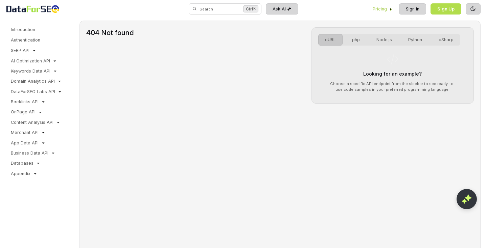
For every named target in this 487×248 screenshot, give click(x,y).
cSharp (446, 39)
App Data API (28, 143)
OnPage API (27, 112)
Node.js (384, 39)
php (356, 39)
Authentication (25, 40)
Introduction (23, 29)
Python (415, 39)
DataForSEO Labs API (37, 91)
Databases (26, 163)
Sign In (412, 8)
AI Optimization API (34, 61)
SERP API (24, 50)
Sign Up (446, 8)
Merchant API (28, 132)
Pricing (382, 8)
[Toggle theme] (473, 9)
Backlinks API (28, 102)
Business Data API (33, 153)
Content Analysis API (36, 122)
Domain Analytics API (36, 81)
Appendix (24, 173)
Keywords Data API (34, 71)
